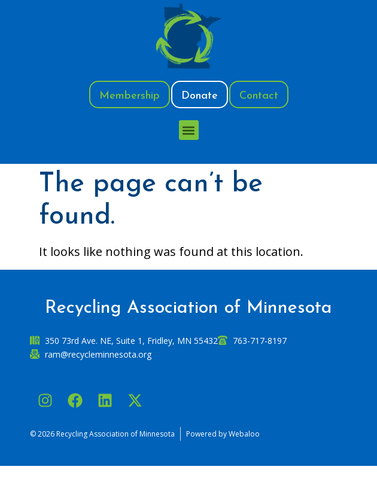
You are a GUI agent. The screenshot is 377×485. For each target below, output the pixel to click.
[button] (189, 130)
